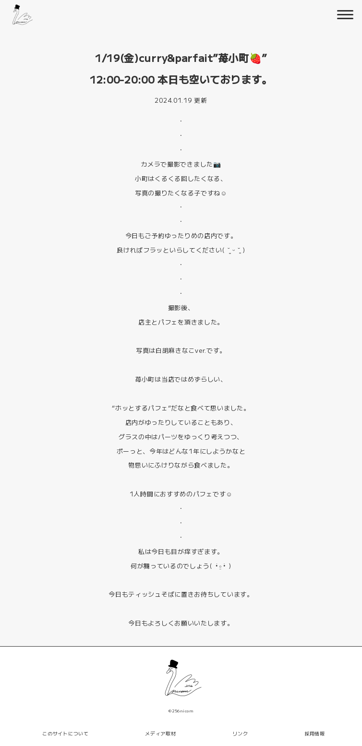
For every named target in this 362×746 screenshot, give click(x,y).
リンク (240, 733)
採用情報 (314, 733)
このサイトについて (65, 733)
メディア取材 (160, 733)
